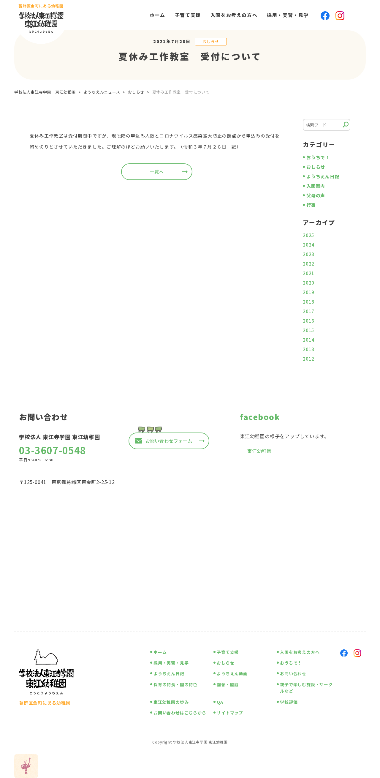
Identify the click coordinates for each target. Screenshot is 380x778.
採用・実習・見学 (288, 14)
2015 (308, 330)
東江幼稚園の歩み (171, 702)
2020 (308, 283)
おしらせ (210, 41)
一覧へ (157, 171)
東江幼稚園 (259, 451)
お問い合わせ (293, 673)
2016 (308, 321)
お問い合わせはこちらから (179, 713)
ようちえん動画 (232, 673)
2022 (308, 264)
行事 (311, 205)
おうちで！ (318, 157)
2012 (308, 359)
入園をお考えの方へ (233, 14)
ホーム (157, 14)
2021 (308, 273)
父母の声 (315, 195)
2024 (308, 245)
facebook (260, 416)
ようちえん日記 (322, 176)
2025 (308, 235)
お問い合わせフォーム (168, 441)
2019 (308, 292)
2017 (308, 311)
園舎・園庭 (228, 684)
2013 (308, 349)
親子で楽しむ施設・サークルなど (306, 687)
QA (220, 702)
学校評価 (288, 702)
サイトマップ (230, 713)
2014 (308, 340)
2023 (308, 254)
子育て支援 (188, 14)
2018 (308, 302)
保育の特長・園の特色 (175, 684)
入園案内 (315, 186)
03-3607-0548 (52, 450)
